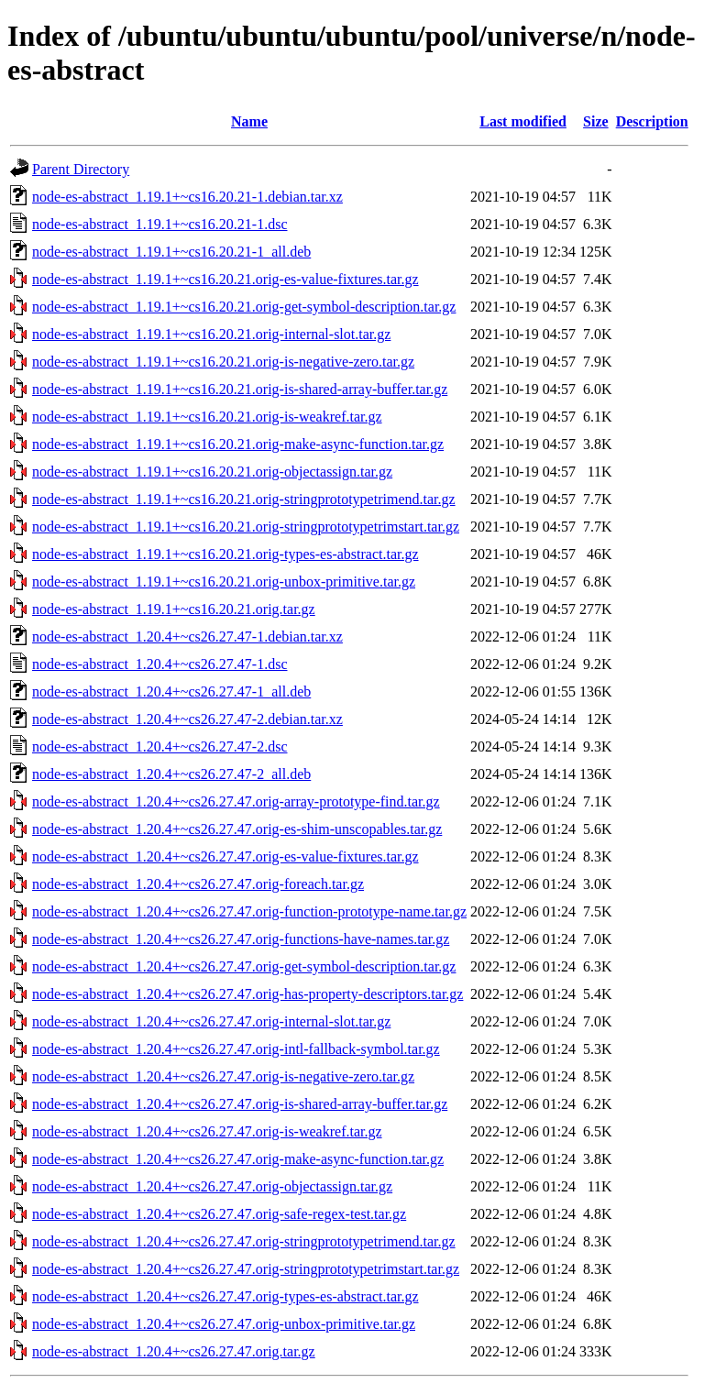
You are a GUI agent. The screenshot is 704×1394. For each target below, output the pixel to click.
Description (652, 121)
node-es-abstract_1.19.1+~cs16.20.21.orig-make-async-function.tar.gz (238, 444)
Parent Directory (80, 169)
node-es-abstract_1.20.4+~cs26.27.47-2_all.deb (171, 774)
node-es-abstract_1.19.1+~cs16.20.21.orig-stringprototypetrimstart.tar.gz (245, 526)
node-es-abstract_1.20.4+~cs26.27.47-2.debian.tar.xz (187, 719)
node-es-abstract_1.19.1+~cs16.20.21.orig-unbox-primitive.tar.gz (223, 581)
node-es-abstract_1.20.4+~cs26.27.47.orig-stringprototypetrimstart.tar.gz (245, 1269)
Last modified (522, 121)
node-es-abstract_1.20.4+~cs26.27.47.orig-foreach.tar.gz (198, 884)
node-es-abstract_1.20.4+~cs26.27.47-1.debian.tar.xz (187, 636)
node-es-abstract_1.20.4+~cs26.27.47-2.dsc (160, 746)
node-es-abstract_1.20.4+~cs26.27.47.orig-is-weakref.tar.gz (207, 1131)
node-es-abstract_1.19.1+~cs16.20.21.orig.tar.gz (173, 609)
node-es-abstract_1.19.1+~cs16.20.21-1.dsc (160, 224)
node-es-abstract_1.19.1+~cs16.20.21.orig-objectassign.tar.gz (212, 471)
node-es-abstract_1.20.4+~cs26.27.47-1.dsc (160, 664)
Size (596, 121)
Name (249, 121)
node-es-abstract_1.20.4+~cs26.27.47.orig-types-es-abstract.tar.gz (225, 1296)
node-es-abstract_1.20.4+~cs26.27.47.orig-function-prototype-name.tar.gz (249, 911)
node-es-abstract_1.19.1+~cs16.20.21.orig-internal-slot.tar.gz (211, 334)
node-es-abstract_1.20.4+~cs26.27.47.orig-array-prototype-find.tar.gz (236, 801)
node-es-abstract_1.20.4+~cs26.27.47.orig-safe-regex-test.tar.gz (219, 1214)
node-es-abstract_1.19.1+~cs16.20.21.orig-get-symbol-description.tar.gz (244, 306)
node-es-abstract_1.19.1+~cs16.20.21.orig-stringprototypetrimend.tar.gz (244, 499)
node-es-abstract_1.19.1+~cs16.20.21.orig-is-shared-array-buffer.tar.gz (239, 389)
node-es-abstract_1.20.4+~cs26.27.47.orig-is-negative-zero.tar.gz (223, 1076)
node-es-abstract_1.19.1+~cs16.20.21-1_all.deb (171, 251)
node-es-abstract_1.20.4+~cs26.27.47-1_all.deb (171, 691)
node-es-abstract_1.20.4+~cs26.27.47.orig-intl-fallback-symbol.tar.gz (236, 1049)
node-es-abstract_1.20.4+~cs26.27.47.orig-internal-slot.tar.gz (211, 1021)
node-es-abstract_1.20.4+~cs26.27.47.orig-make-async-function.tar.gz (238, 1159)
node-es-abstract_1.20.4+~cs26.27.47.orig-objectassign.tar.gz (212, 1186)
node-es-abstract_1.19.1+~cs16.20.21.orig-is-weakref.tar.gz (207, 416)
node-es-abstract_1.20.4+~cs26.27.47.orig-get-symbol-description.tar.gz (244, 966)
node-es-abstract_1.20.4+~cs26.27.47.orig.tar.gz (173, 1351)
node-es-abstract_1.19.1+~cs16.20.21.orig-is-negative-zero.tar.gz (223, 361)
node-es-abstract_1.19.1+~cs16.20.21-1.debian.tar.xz (187, 196)
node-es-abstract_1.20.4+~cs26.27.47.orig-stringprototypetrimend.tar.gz (244, 1241)
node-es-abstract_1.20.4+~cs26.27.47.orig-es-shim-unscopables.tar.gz (237, 829)
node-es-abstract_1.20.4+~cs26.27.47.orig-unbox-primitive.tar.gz (223, 1324)
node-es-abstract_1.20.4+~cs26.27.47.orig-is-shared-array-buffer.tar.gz (239, 1104)
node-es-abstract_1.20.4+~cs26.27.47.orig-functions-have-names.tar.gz (240, 939)
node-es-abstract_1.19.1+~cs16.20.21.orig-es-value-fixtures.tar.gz (225, 279)
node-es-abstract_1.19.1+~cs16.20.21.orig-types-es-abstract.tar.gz (225, 554)
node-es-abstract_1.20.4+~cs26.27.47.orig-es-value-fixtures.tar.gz (225, 856)
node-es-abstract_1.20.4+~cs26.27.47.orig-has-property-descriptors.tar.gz (247, 994)
